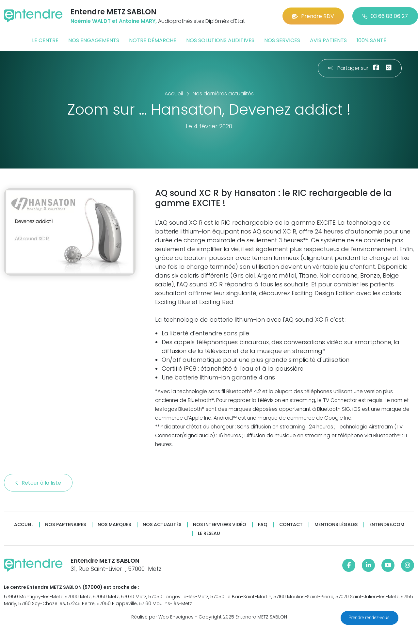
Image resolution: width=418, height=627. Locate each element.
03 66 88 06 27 (385, 16)
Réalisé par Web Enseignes (162, 617)
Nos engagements (93, 40)
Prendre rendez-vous (369, 617)
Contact (291, 524)
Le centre (45, 40)
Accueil (23, 524)
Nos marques (114, 524)
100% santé (371, 40)
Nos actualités (162, 524)
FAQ (262, 524)
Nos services (282, 40)
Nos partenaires (65, 524)
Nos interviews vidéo (219, 524)
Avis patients (328, 40)
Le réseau (209, 533)
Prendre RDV (313, 16)
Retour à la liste (38, 483)
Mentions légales (336, 524)
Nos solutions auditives (220, 40)
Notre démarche (152, 40)
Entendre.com (386, 524)
